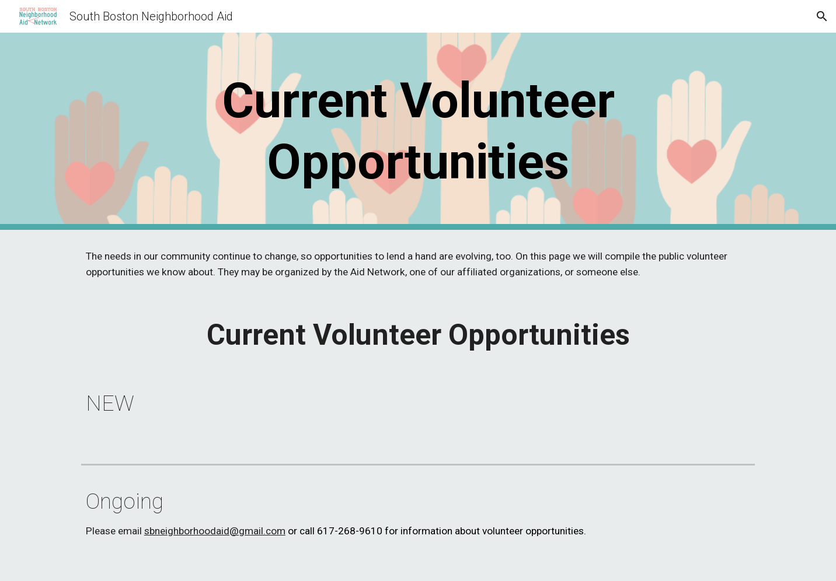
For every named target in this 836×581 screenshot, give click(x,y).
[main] (418, 131)
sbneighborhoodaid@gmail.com (214, 531)
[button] (822, 16)
